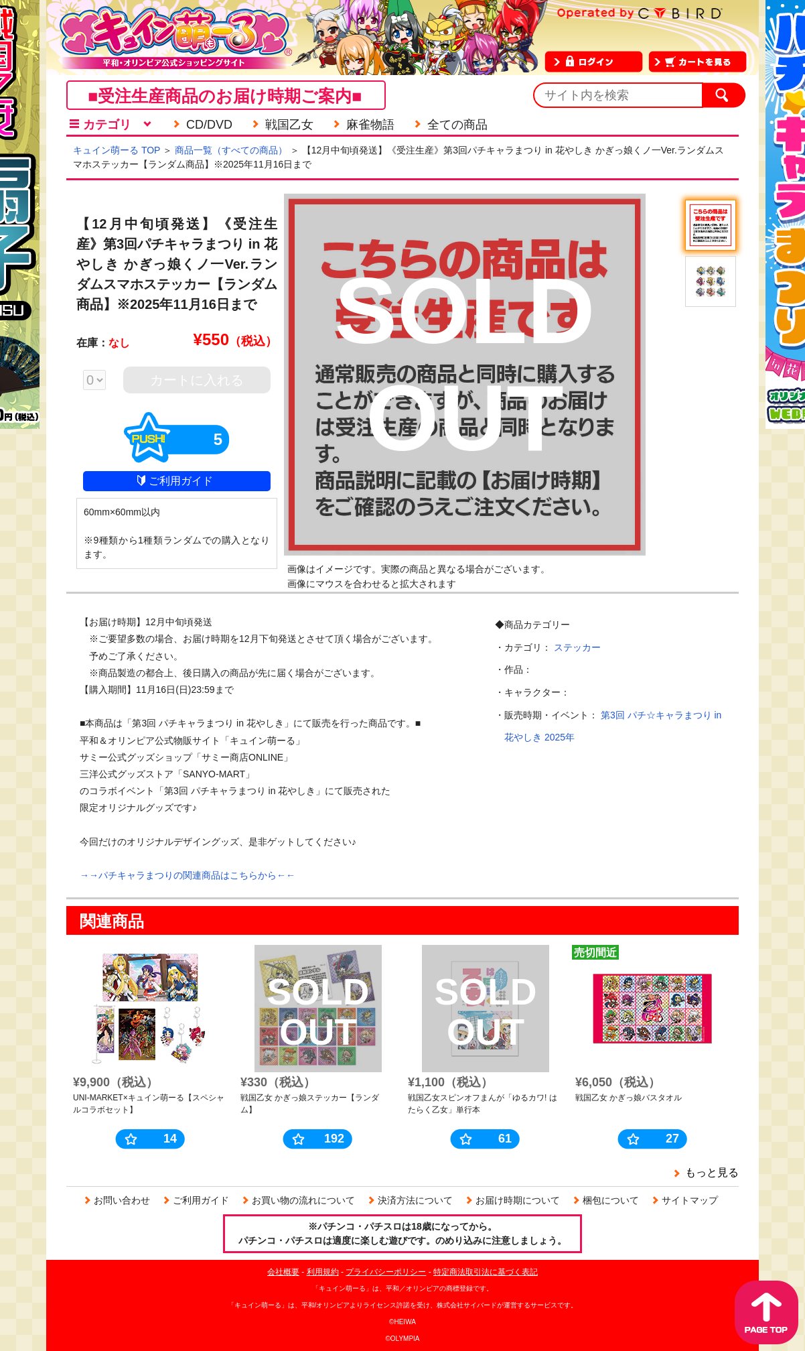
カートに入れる (197, 380)
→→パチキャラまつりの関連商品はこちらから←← (187, 875)
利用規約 (323, 1272)
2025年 (559, 737)
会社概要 (283, 1272)
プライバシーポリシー (386, 1272)
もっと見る (712, 1172)
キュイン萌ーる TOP (116, 150)
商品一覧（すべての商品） (231, 150)
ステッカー (577, 647)
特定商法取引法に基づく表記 (485, 1272)
